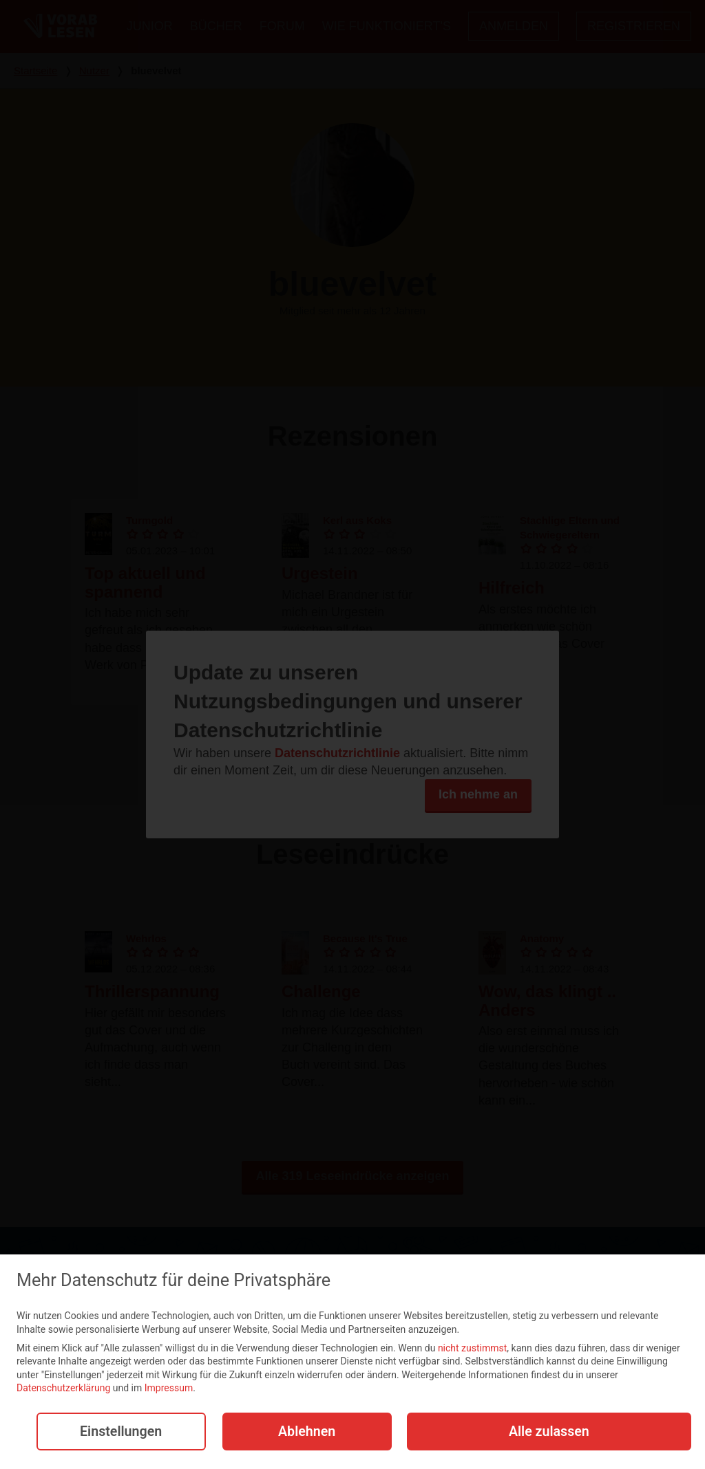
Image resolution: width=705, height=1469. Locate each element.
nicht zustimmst (472, 1348)
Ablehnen (306, 1432)
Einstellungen (119, 1432)
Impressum (169, 1389)
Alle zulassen (548, 1432)
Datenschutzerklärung (63, 1389)
